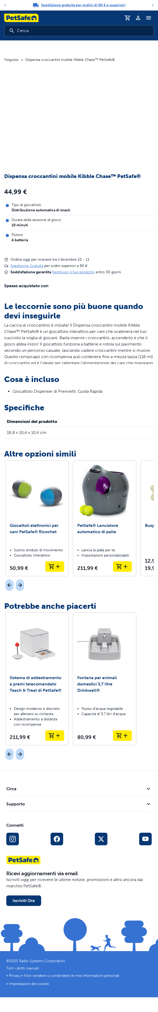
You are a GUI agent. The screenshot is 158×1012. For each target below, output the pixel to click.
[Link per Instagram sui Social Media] (12, 839)
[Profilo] (138, 18)
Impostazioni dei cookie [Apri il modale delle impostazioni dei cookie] (29, 984)
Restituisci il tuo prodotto (73, 272)
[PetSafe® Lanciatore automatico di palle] (104, 518)
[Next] (153, 5)
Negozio (11, 60)
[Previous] (5, 5)
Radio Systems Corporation (42, 961)
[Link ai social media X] (101, 839)
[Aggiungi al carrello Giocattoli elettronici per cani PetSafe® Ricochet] (54, 566)
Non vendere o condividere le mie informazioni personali (71, 975)
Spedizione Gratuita (26, 266)
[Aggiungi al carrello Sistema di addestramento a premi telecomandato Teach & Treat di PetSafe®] (54, 735)
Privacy (15, 975)
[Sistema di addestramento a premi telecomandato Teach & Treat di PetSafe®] (37, 678)
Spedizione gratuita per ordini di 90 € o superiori (83, 5)
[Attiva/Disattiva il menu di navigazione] (148, 18)
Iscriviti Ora (24, 900)
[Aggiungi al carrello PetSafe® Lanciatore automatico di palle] (122, 566)
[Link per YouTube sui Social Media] (145, 839)
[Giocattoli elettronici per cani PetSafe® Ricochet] (37, 518)
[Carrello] (127, 18)
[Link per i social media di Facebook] (57, 839)
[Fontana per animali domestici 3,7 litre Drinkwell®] (104, 678)
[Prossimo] (20, 585)
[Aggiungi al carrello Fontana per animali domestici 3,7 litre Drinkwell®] (122, 735)
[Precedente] (9, 585)
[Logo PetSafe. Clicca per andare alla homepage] (21, 18)
